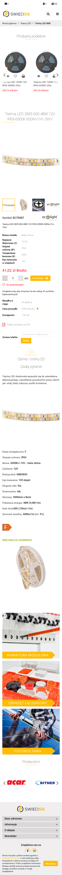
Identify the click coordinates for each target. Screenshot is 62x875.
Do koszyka (40, 278)
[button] (54, 4)
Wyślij (26, 340)
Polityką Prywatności (11, 858)
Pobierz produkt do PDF (16, 324)
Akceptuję (51, 863)
